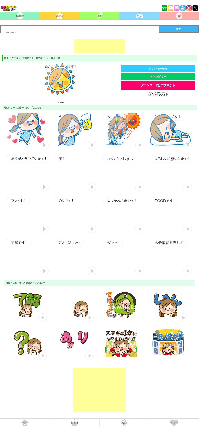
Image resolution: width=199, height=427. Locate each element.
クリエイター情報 (158, 68)
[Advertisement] (99, 45)
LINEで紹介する (158, 76)
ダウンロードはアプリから (158, 85)
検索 (178, 29)
